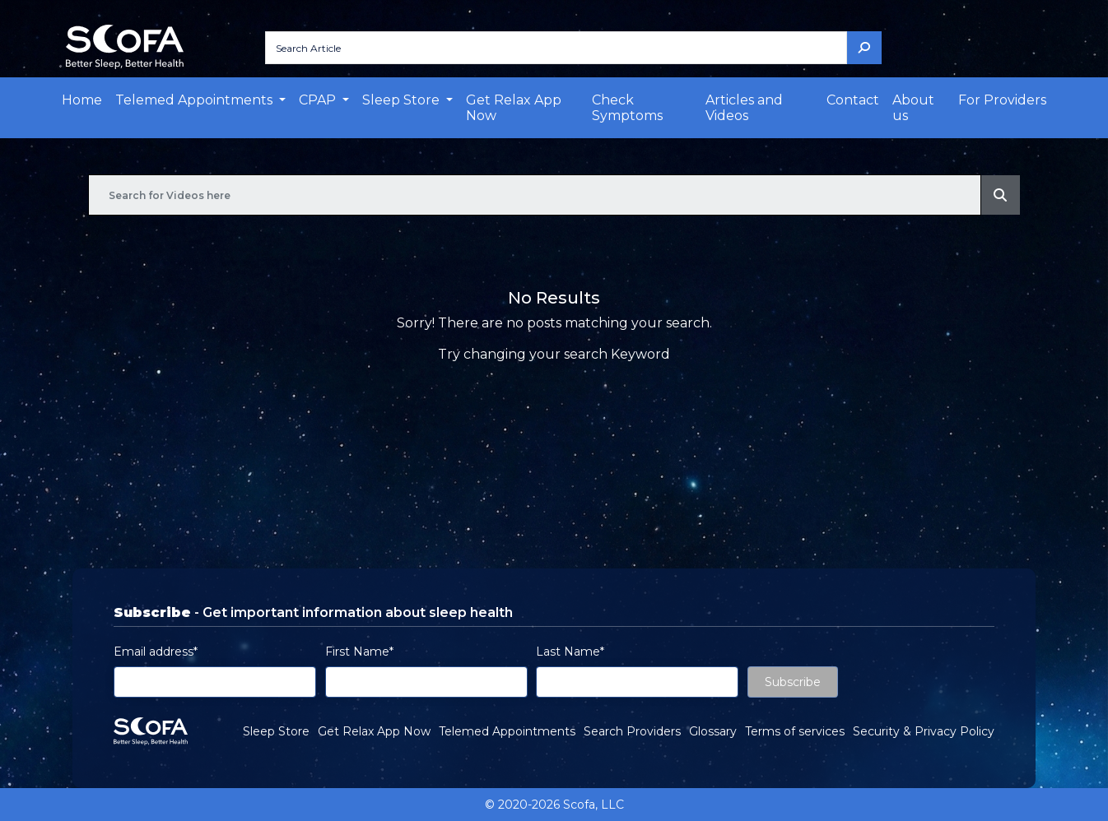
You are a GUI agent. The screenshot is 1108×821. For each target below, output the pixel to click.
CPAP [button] (319, 100)
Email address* (156, 651)
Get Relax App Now (513, 107)
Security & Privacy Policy (923, 731)
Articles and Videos (744, 107)
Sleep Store (276, 731)
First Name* (359, 651)
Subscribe (793, 682)
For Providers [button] (1002, 100)
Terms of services (795, 731)
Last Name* (570, 651)
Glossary (713, 731)
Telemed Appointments (507, 731)
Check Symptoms (627, 107)
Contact (852, 100)
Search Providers (632, 731)
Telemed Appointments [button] (195, 100)
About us (913, 107)
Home (82, 100)
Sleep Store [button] (402, 100)
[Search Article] (556, 47)
